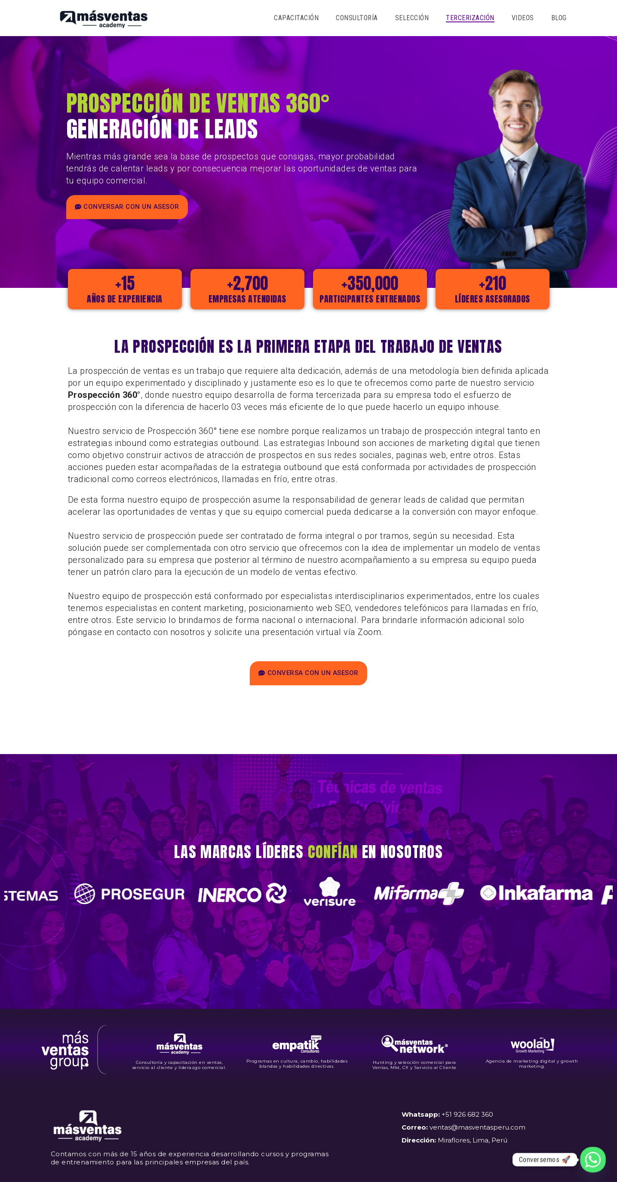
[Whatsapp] (593, 1159)
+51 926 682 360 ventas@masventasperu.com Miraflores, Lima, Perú (463, 1127)
